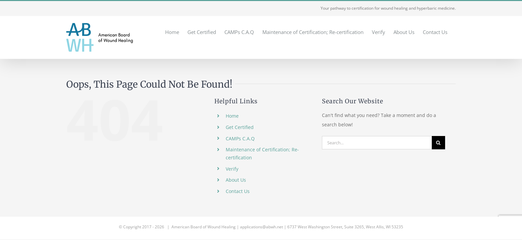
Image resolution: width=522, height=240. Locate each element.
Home (232, 116)
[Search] (438, 142)
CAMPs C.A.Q (240, 138)
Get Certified (240, 127)
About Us (236, 180)
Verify (232, 169)
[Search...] (377, 142)
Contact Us (238, 191)
